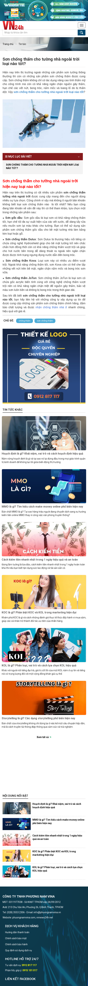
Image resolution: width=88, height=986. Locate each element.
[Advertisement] (44, 768)
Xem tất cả (43, 737)
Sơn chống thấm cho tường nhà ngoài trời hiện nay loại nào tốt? (42, 166)
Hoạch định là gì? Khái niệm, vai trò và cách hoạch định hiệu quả (42, 453)
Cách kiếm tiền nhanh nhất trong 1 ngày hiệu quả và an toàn (40, 559)
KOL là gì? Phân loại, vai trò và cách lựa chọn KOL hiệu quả (39, 665)
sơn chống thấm (45, 320)
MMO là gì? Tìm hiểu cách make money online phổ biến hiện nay (42, 506)
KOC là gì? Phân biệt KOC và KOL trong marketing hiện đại (39, 612)
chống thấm (24, 320)
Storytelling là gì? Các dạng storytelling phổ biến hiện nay (38, 718)
